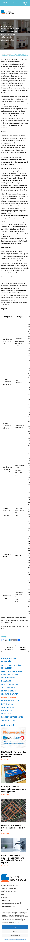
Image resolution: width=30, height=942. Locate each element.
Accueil (3, 54)
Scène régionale (9, 678)
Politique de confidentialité (19, 939)
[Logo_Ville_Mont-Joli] (14, 875)
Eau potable (7, 704)
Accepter (15, 927)
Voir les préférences (15, 935)
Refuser (15, 931)
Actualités (10, 54)
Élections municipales (11, 671)
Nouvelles (6, 681)
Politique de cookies (8, 939)
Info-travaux (7, 710)
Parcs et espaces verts (12, 717)
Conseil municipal (9, 684)
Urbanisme (6, 714)
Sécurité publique (9, 720)
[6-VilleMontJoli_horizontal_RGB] (7, 11)
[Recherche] (24, 2)
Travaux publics (8, 688)
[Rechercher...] (19, 3)
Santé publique (8, 707)
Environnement (8, 691)
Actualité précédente (9, 648)
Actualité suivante (23, 648)
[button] (27, 909)
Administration (14, 28)
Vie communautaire (10, 701)
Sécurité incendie (9, 694)
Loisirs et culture (9, 675)
